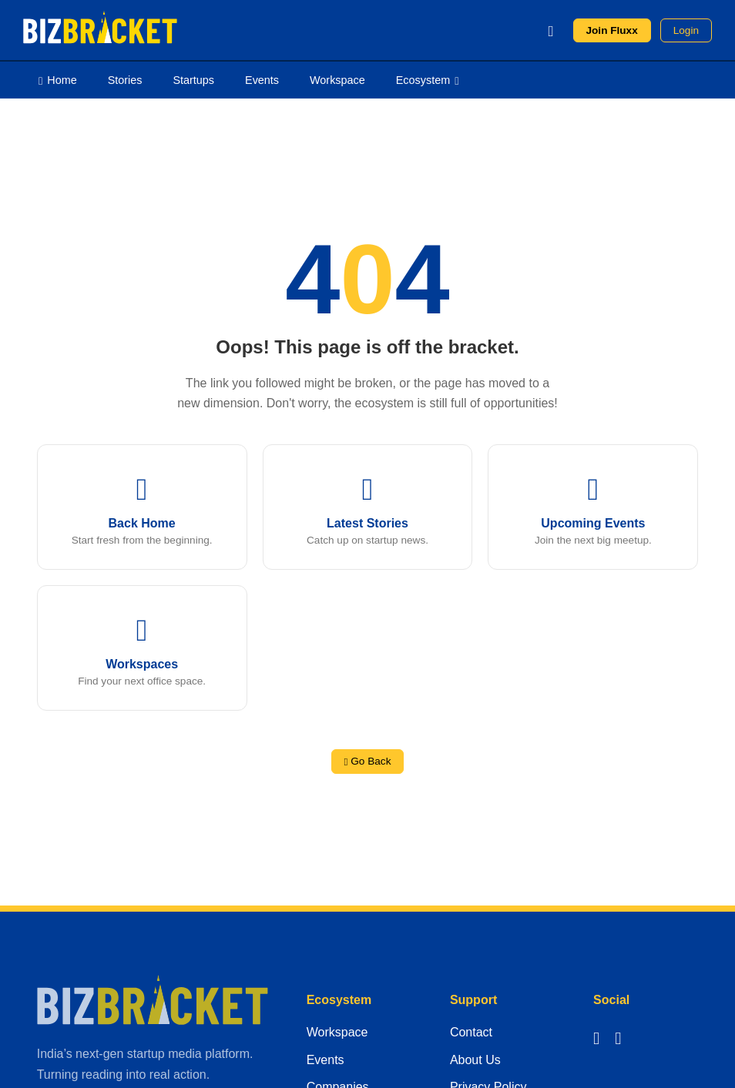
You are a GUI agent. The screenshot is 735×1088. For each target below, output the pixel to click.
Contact (471, 1032)
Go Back (367, 761)
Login (686, 30)
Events (262, 80)
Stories (125, 80)
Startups (193, 80)
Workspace (337, 80)
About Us (475, 1059)
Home (58, 79)
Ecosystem (427, 79)
